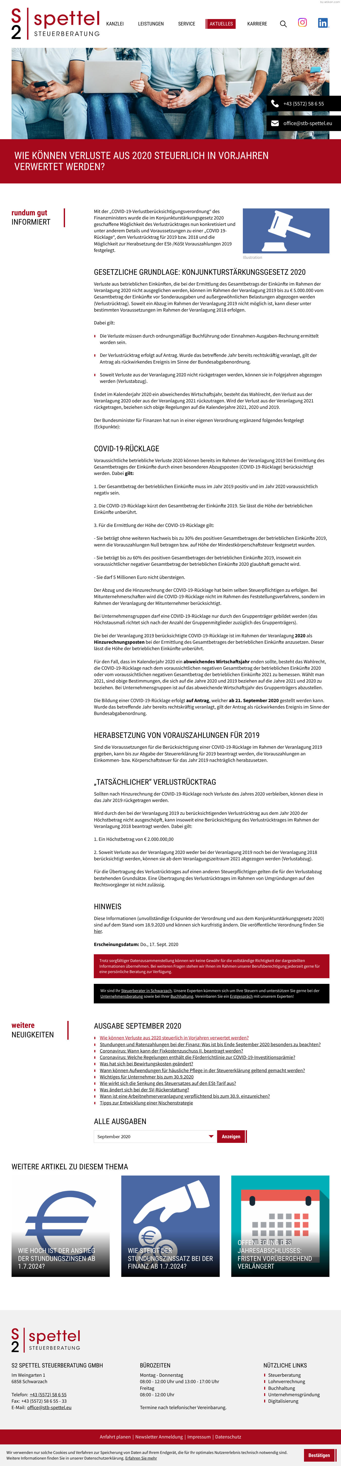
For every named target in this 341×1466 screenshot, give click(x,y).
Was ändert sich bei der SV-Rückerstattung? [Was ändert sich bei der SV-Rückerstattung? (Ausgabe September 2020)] (144, 1090)
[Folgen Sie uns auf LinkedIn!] (323, 22)
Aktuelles (221, 24)
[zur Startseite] (55, 24)
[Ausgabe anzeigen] (231, 1136)
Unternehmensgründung (294, 1395)
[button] (303, 103)
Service (186, 24)
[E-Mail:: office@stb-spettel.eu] (303, 123)
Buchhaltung (181, 996)
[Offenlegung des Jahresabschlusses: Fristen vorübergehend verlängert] (280, 1226)
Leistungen (151, 24)
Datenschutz (228, 1437)
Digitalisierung (283, 1401)
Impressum (199, 1437)
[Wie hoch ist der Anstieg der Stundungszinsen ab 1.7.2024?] (61, 1226)
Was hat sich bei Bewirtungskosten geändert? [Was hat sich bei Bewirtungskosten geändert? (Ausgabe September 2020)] (146, 1064)
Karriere (257, 24)
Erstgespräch (241, 996)
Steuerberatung (284, 1375)
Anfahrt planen (115, 1437)
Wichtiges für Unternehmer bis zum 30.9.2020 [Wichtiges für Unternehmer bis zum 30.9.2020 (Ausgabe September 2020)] (147, 1077)
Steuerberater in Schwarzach (146, 990)
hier (98, 931)
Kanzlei (115, 24)
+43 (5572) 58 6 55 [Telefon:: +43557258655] (48, 1395)
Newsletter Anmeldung (159, 1437)
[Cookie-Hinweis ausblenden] (319, 1455)
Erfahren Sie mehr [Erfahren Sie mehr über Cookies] (141, 1458)
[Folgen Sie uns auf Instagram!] (302, 22)
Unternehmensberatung (121, 996)
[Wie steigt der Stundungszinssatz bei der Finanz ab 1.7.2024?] (170, 1226)
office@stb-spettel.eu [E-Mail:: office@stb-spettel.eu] (49, 1408)
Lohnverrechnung (286, 1382)
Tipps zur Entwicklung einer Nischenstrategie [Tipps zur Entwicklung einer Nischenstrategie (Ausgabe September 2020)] (146, 1103)
